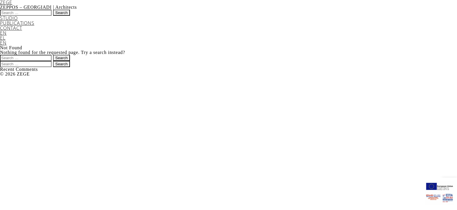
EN (3, 33)
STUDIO (9, 18)
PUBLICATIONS (17, 23)
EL (3, 38)
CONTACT (11, 28)
